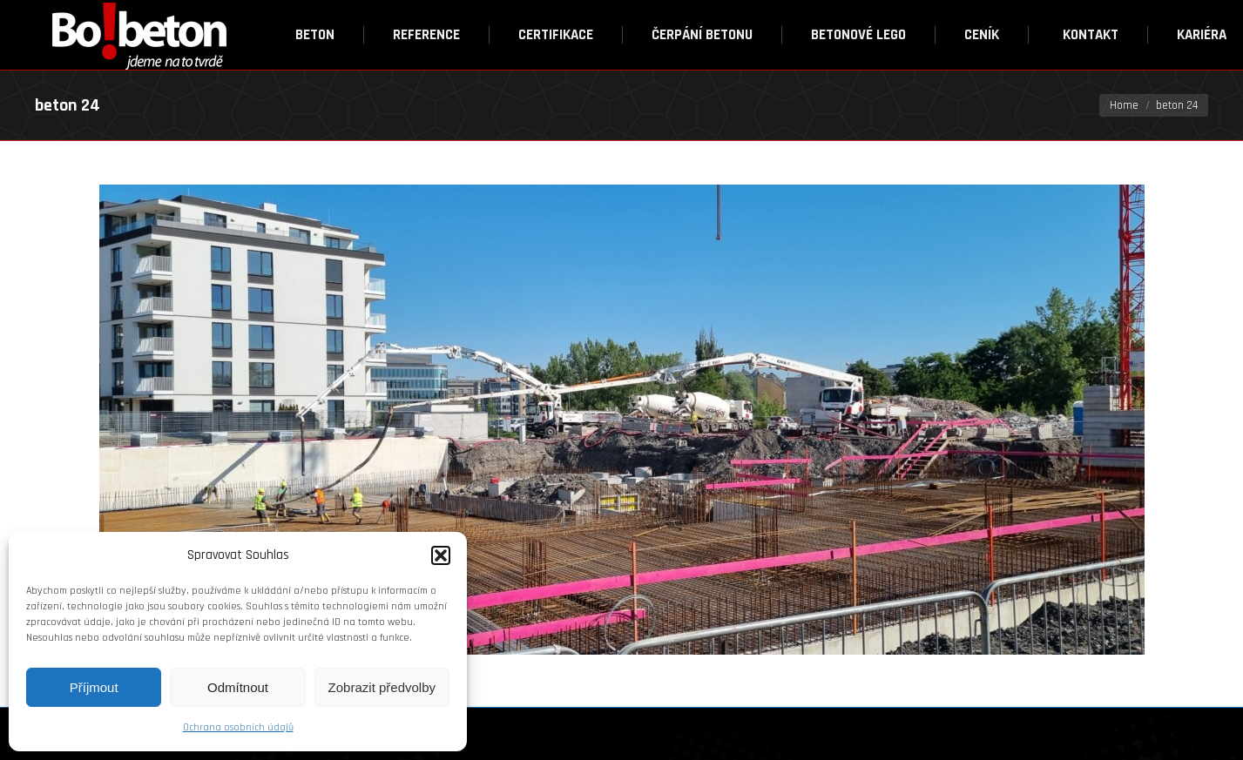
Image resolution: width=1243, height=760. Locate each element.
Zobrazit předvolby (382, 687)
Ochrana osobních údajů (238, 727)
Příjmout (94, 687)
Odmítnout (237, 687)
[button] (440, 555)
